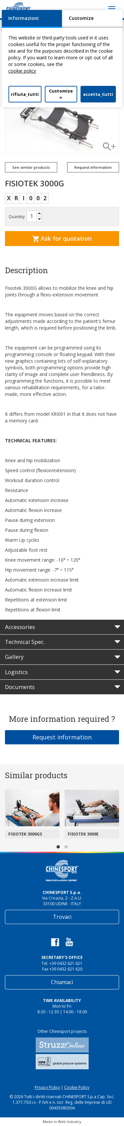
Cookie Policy (76, 1087)
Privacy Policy (47, 1087)
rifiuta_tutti (25, 94)
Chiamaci (62, 982)
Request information (93, 167)
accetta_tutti (98, 94)
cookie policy (22, 71)
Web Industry (69, 1121)
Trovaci (62, 916)
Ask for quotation (62, 238)
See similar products (31, 167)
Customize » (61, 94)
